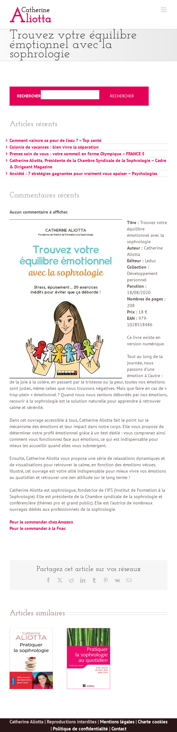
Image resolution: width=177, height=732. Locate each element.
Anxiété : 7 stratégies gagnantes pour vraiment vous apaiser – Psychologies (83, 173)
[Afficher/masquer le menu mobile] (164, 9)
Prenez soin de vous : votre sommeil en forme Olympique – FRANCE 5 (77, 154)
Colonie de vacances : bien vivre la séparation (54, 147)
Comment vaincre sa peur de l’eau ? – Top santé (55, 140)
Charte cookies (152, 722)
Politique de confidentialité (80, 729)
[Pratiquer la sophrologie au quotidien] (88, 631)
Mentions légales (117, 722)
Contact (118, 729)
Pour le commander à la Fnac (38, 528)
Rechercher (29, 96)
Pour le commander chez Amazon (41, 522)
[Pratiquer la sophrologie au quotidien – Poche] (31, 631)
